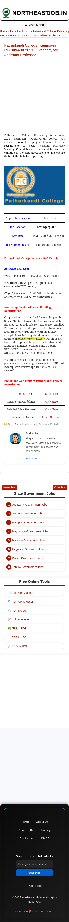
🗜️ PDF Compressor (20, 601)
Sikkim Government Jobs (27, 558)
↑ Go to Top (34, 886)
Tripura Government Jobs (27, 566)
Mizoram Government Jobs (28, 540)
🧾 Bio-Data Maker (19, 592)
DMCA (45, 838)
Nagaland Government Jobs (29, 549)
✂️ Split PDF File (18, 619)
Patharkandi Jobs (20, 31)
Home (3, 31)
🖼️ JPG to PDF (17, 628)
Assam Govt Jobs (51, 417)
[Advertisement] (34, 94)
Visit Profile (32, 458)
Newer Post (9, 487)
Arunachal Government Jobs (29, 504)
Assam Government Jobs (27, 513)
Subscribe (34, 872)
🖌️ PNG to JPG (17, 646)
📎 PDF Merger (17, 610)
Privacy (46, 830)
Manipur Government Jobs (28, 522)
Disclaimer (27, 838)
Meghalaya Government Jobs (30, 531)
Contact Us (25, 830)
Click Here (51, 393)
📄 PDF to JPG (17, 637)
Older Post (60, 487)
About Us (42, 822)
